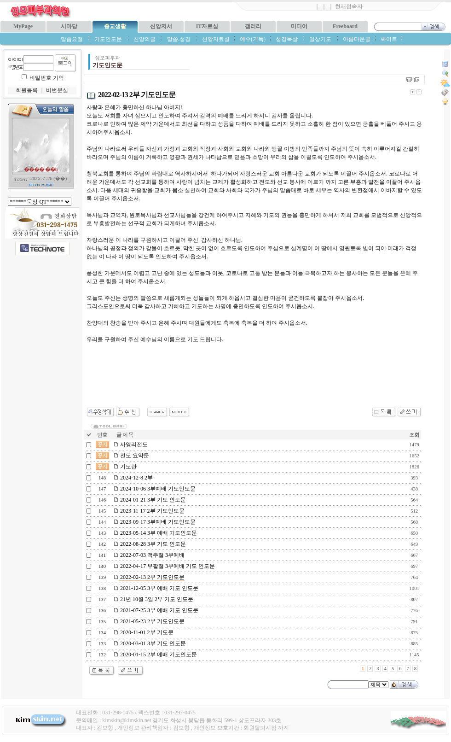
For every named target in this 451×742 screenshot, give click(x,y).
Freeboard (345, 26)
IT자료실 (207, 26)
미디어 (299, 26)
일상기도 (320, 39)
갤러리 (253, 26)
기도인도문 (108, 39)
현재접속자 (349, 6)
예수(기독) (253, 39)
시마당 (69, 26)
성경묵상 (287, 39)
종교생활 (115, 26)
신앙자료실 (216, 39)
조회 (414, 435)
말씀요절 (72, 39)
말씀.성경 (179, 39)
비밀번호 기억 (46, 78)
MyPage (23, 26)
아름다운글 (356, 39)
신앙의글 (144, 39)
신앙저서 (161, 26)
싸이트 (389, 39)
